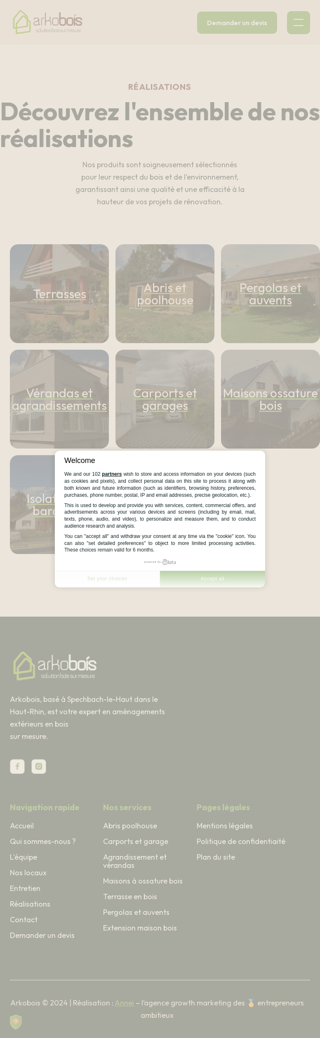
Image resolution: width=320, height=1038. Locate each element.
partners (112, 474)
